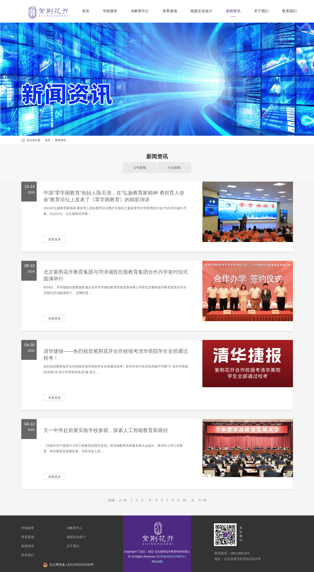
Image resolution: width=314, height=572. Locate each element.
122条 (111, 500)
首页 (85, 11)
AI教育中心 (140, 11)
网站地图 (157, 561)
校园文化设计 (201, 11)
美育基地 (170, 11)
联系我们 (289, 11)
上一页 (123, 500)
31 (192, 500)
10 (184, 500)
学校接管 (110, 11)
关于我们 (261, 11)
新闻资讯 (233, 11)
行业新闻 (174, 167)
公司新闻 (139, 167)
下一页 (202, 500)
